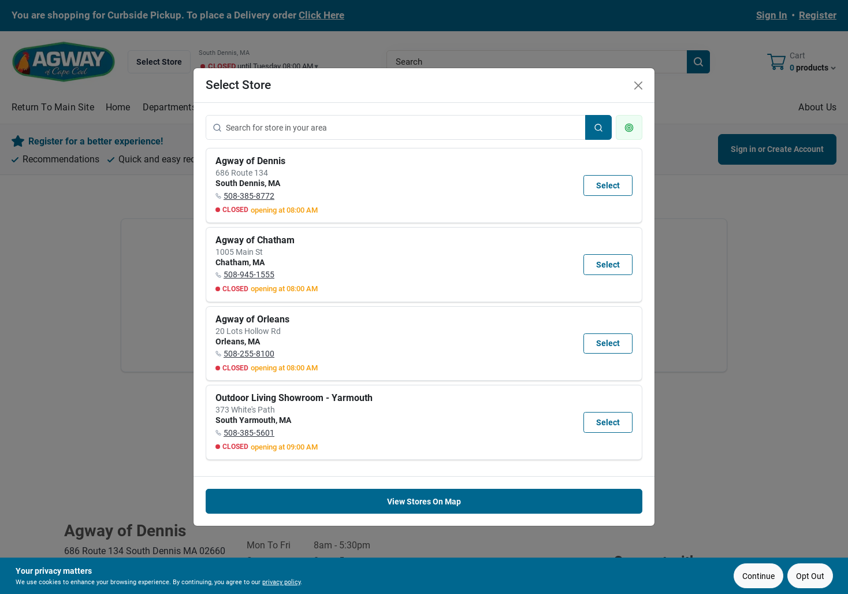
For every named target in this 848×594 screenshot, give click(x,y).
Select (608, 185)
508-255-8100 (249, 353)
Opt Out (810, 576)
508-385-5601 (249, 432)
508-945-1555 (249, 274)
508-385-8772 (249, 196)
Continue (758, 576)
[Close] (638, 85)
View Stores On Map (424, 501)
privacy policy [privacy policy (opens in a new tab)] (281, 582)
